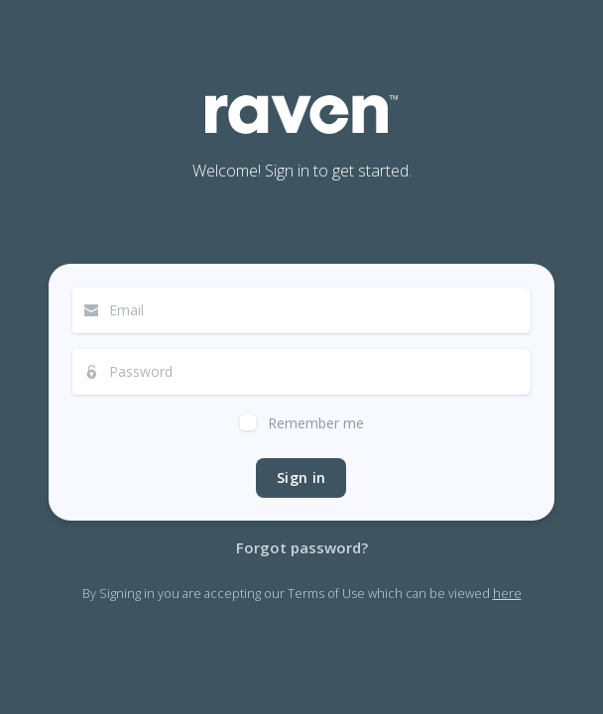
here (507, 593)
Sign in (301, 477)
